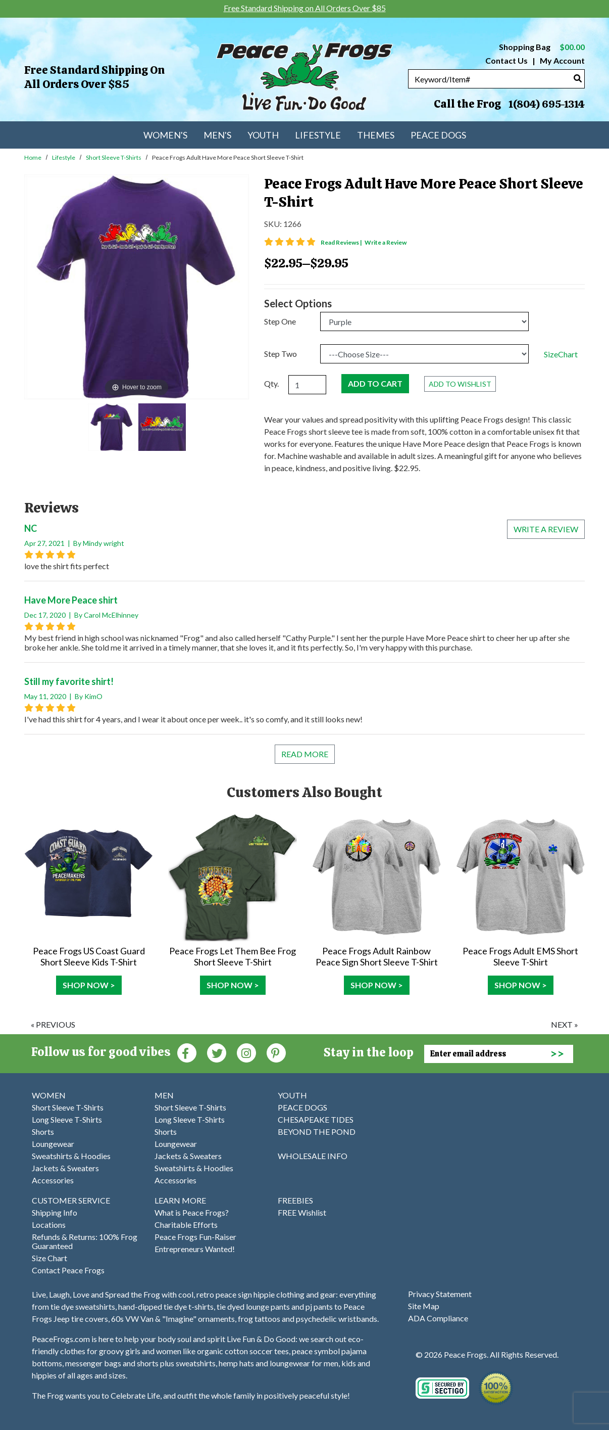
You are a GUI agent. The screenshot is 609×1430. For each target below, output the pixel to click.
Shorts (43, 1131)
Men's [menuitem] (217, 135)
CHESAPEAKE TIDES (315, 1119)
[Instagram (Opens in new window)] (246, 1052)
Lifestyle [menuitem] (318, 135)
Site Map (423, 1306)
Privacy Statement (440, 1294)
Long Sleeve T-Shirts (67, 1119)
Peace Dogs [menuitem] (438, 135)
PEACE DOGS (302, 1107)
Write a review (546, 529)
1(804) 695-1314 (546, 104)
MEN (164, 1095)
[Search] (578, 78)
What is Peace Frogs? (192, 1212)
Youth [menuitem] (263, 135)
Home (32, 157)
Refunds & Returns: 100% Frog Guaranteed (84, 1241)
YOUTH (292, 1095)
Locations (49, 1224)
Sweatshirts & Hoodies (71, 1156)
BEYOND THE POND (317, 1131)
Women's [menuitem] (165, 135)
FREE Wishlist (302, 1212)
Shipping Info (54, 1212)
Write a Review (386, 242)
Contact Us (506, 60)
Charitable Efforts (186, 1224)
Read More (304, 754)
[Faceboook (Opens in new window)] (187, 1052)
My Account (561, 60)
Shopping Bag (542, 47)
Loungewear (53, 1143)
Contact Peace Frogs (68, 1270)
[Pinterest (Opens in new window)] (276, 1052)
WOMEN (49, 1095)
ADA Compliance (438, 1318)
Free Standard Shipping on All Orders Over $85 (94, 77)
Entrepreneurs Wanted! (195, 1249)
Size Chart (49, 1258)
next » (564, 1024)
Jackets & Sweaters (65, 1168)
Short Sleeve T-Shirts (113, 157)
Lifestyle (63, 157)
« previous (53, 1024)
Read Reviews (342, 242)
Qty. (271, 383)
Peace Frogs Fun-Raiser (195, 1236)
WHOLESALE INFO (312, 1156)
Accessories (53, 1180)
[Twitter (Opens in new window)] (217, 1052)
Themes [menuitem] (375, 135)
